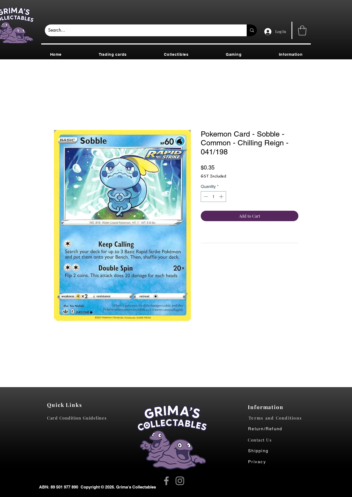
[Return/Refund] (279, 428)
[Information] (267, 406)
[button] (302, 30)
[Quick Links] (66, 404)
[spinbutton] (213, 196)
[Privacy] (262, 461)
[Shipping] (261, 450)
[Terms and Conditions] (279, 417)
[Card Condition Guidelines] (79, 417)
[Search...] (141, 30)
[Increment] (222, 196)
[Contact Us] (262, 439)
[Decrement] (205, 196)
